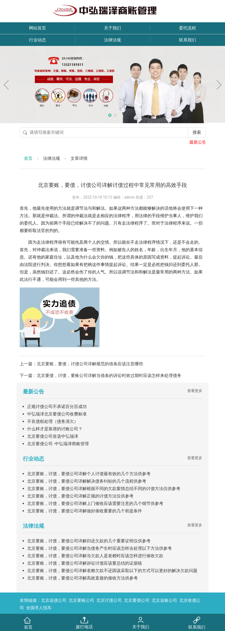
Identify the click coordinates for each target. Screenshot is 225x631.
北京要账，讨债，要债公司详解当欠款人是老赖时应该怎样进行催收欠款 (95, 555)
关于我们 (112, 28)
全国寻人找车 (39, 607)
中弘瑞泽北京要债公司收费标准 (57, 414)
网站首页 (37, 28)
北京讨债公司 (109, 600)
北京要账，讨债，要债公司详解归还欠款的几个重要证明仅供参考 (89, 540)
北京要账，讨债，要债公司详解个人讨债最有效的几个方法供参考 (89, 473)
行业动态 (37, 39)
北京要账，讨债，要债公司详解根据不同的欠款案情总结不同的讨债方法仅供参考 (103, 488)
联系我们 (187, 39)
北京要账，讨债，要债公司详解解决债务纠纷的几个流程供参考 (86, 481)
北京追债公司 (53, 600)
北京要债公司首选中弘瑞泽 (52, 436)
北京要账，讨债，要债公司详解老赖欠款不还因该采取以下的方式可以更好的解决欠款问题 (112, 570)
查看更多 (194, 391)
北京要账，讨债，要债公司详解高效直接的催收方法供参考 (82, 578)
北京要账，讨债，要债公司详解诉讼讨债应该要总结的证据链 (84, 563)
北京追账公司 (164, 600)
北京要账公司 (81, 600)
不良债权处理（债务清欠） (52, 421)
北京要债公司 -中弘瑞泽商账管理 (58, 443)
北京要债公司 (136, 600)
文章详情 (79, 158)
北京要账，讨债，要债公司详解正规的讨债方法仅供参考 (80, 496)
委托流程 (187, 28)
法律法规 (112, 39)
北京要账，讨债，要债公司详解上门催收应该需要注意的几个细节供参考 (95, 503)
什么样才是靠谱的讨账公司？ (54, 428)
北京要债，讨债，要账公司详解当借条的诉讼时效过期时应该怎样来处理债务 (109, 375)
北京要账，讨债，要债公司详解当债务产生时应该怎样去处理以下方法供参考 (99, 548)
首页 (28, 158)
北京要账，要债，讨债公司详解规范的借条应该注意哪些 (90, 363)
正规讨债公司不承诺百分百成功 (57, 406)
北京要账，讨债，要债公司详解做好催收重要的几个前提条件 (84, 510)
